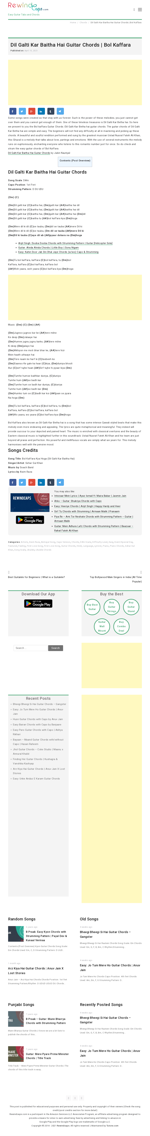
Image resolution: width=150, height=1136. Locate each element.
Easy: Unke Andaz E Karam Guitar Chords (36, 778)
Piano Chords (117, 546)
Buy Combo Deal (121, 626)
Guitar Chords (68, 546)
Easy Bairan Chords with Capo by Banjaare (37, 724)
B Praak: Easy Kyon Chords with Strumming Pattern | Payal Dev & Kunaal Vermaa (46, 936)
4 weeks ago (86, 927)
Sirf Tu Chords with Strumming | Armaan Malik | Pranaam (87, 511)
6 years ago (31, 927)
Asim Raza (34, 542)
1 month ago (14, 963)
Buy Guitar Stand (131, 607)
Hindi (79, 546)
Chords (83, 22)
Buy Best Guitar (92, 607)
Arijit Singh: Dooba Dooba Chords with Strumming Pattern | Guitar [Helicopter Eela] (65, 243)
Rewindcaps (63, 1126)
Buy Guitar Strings (111, 607)
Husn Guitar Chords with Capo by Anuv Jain (38, 719)
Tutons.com (113, 1126)
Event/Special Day (123, 542)
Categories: (14, 542)
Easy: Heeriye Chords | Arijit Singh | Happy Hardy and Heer (87, 506)
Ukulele (31, 550)
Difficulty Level (100, 542)
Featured (12, 546)
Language (88, 546)
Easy (111, 542)
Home (73, 22)
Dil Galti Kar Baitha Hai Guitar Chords (29, 153)
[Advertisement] (75, 83)
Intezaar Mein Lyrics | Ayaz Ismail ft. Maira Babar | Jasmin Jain (90, 496)
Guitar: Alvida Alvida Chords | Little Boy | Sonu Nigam (48, 247)
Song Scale (20, 550)
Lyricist (98, 546)
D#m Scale (85, 542)
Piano (106, 546)
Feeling (22, 546)
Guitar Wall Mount (102, 626)
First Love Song (35, 546)
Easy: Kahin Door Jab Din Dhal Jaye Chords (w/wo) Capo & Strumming (58, 252)
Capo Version (63, 542)
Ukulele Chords (43, 550)
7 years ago (31, 1014)
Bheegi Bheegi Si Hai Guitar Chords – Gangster (39, 704)
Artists (24, 542)
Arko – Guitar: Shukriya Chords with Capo (78, 501)
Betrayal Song (48, 542)
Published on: (17, 51)
